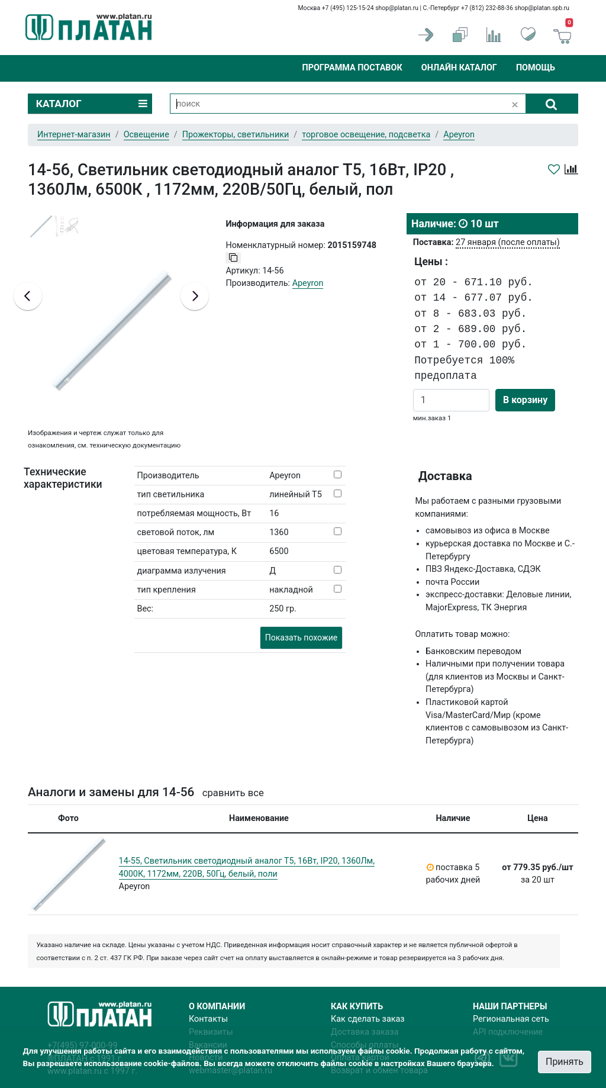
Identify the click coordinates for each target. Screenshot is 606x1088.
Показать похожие (301, 637)
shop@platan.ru (396, 8)
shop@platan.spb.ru (542, 8)
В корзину (525, 399)
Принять (565, 1061)
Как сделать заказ (368, 1019)
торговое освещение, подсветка (366, 135)
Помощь (535, 68)
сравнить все (233, 793)
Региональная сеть (511, 1019)
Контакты (208, 1019)
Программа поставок (352, 68)
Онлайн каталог (459, 68)
